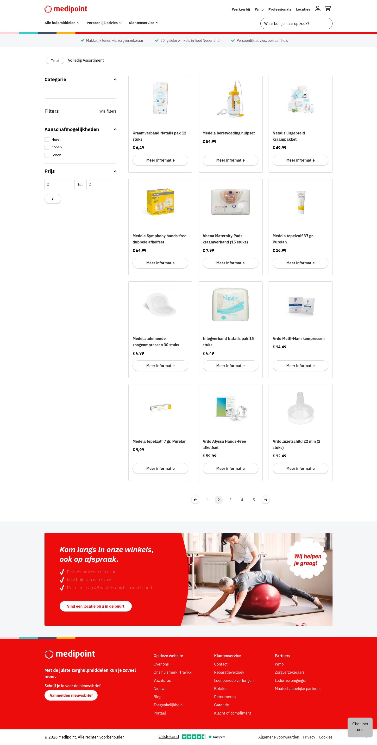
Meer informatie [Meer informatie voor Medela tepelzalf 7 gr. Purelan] (160, 468)
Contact (221, 664)
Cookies (326, 737)
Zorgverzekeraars (290, 672)
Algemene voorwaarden (278, 737)
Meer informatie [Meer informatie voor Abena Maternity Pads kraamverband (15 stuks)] (230, 262)
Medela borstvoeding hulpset (229, 133)
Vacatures (162, 680)
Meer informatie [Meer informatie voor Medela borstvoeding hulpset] (230, 160)
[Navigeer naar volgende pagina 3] (266, 500)
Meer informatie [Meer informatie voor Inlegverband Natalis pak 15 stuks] (230, 365)
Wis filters (107, 111)
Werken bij (241, 9)
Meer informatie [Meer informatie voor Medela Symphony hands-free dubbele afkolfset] (160, 262)
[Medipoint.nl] (65, 9)
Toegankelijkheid (168, 705)
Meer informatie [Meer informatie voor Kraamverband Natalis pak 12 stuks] (160, 160)
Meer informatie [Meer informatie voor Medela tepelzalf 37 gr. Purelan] (300, 262)
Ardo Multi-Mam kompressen (299, 338)
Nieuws (160, 688)
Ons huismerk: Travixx (173, 672)
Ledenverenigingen (291, 680)
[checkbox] (80, 139)
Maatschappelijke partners (298, 688)
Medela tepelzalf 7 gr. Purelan (159, 441)
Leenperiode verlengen (234, 680)
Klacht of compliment (232, 713)
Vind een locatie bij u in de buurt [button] (95, 606)
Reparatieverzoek (229, 672)
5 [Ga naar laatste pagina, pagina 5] (254, 499)
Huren (56, 139)
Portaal (160, 713)
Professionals (279, 9)
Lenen (56, 155)
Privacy (309, 737)
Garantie (221, 705)
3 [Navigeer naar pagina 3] (230, 499)
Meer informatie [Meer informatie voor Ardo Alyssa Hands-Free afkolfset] (230, 468)
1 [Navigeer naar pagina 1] (207, 499)
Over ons (161, 664)
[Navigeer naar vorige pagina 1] (195, 500)
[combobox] (296, 23)
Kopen (56, 147)
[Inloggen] (318, 9)
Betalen (221, 688)
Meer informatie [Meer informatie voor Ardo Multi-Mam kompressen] (300, 365)
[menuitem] (61, 23)
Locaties (303, 9)
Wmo (259, 9)
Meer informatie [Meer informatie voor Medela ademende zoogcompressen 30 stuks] (160, 365)
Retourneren (225, 696)
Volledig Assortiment (86, 60)
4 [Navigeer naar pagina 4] (242, 499)
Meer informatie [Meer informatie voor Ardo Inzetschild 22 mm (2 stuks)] (300, 468)
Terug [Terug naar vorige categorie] (55, 60)
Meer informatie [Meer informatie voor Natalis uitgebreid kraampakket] (300, 160)
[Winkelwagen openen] (328, 9)
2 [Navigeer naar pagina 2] (219, 499)
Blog (157, 696)
